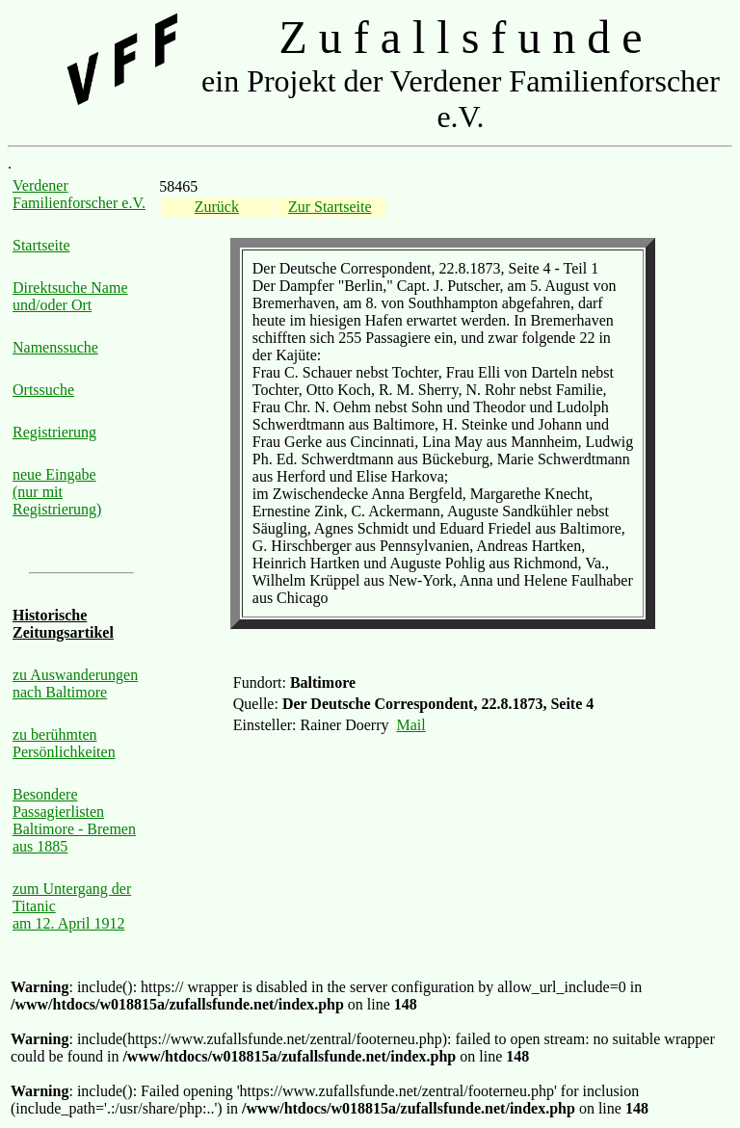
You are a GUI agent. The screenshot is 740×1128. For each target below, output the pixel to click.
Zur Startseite (330, 206)
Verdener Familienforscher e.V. (79, 194)
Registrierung (54, 432)
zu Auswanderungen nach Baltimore (75, 683)
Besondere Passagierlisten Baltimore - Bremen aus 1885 (74, 820)
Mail (411, 725)
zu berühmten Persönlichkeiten (64, 743)
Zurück (217, 206)
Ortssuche (43, 389)
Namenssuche (55, 347)
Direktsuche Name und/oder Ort (70, 296)
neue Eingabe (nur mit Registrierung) (57, 491)
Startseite (41, 245)
